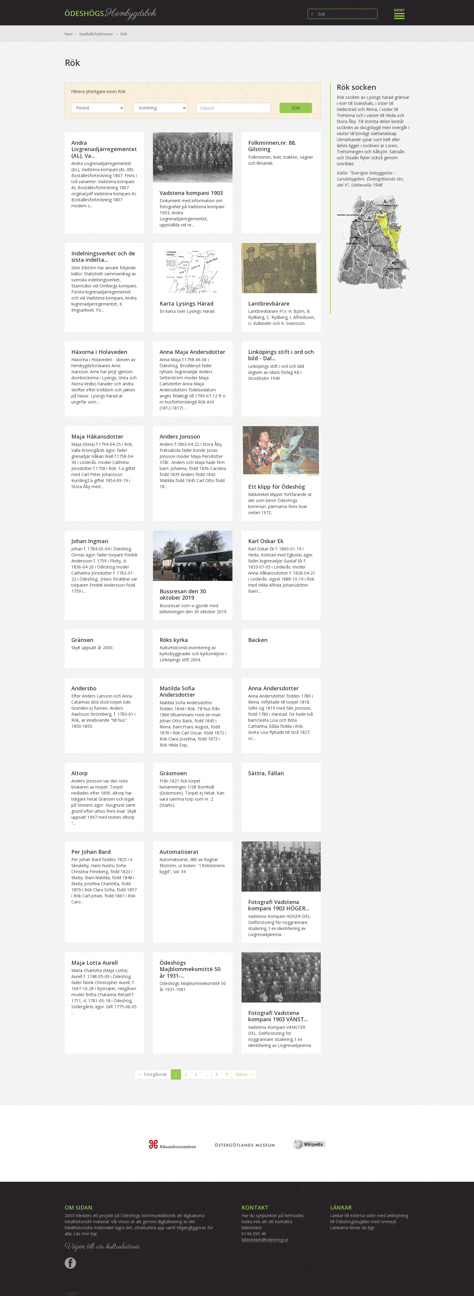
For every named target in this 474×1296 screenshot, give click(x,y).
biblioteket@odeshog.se (265, 1240)
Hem (69, 34)
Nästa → (244, 1074)
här (94, 1233)
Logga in (72, 1293)
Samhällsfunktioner (96, 34)
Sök (296, 108)
